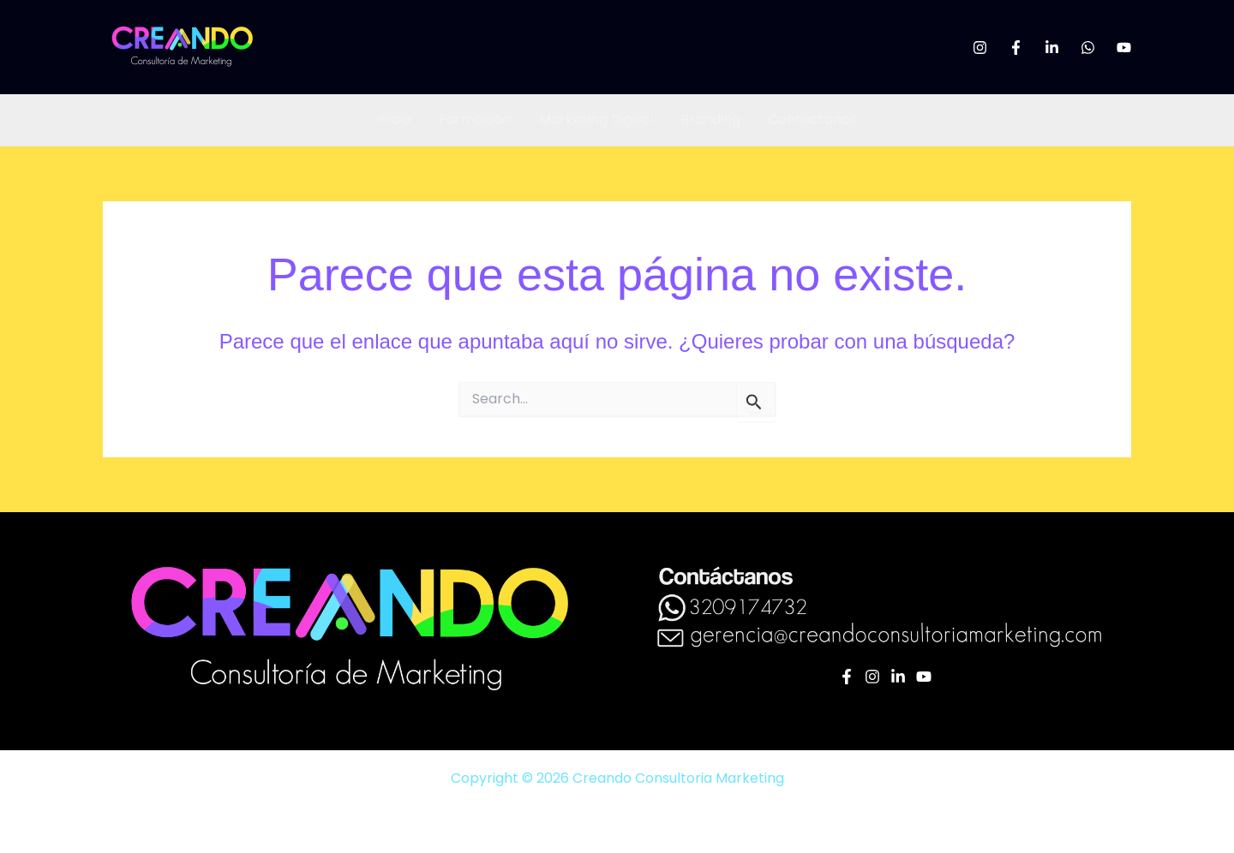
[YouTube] (1124, 47)
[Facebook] (1016, 47)
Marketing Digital (596, 119)
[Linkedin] (1052, 47)
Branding (710, 119)
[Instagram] (980, 47)
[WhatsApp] (1088, 47)
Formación (475, 119)
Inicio (394, 119)
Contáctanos (812, 119)
